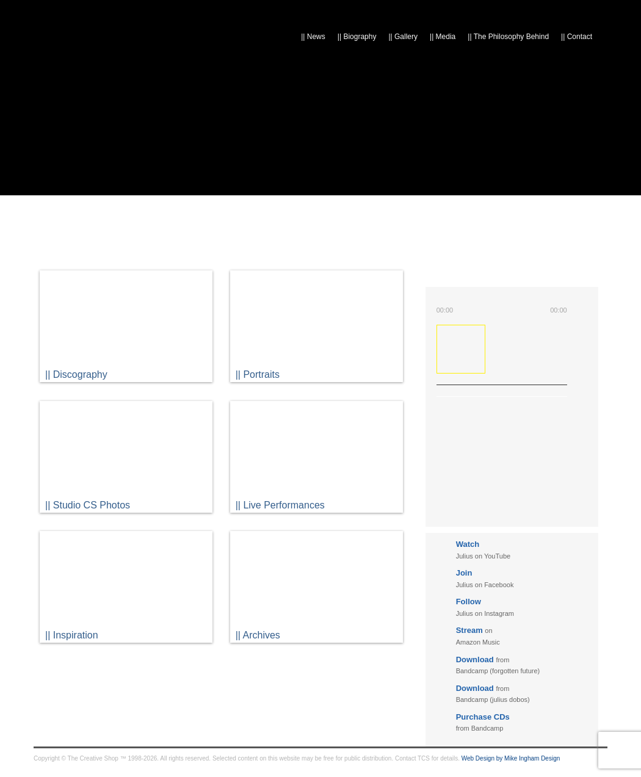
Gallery (403, 36)
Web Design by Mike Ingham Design (511, 758)
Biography (357, 36)
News (313, 36)
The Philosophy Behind (508, 36)
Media (442, 36)
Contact (576, 36)
